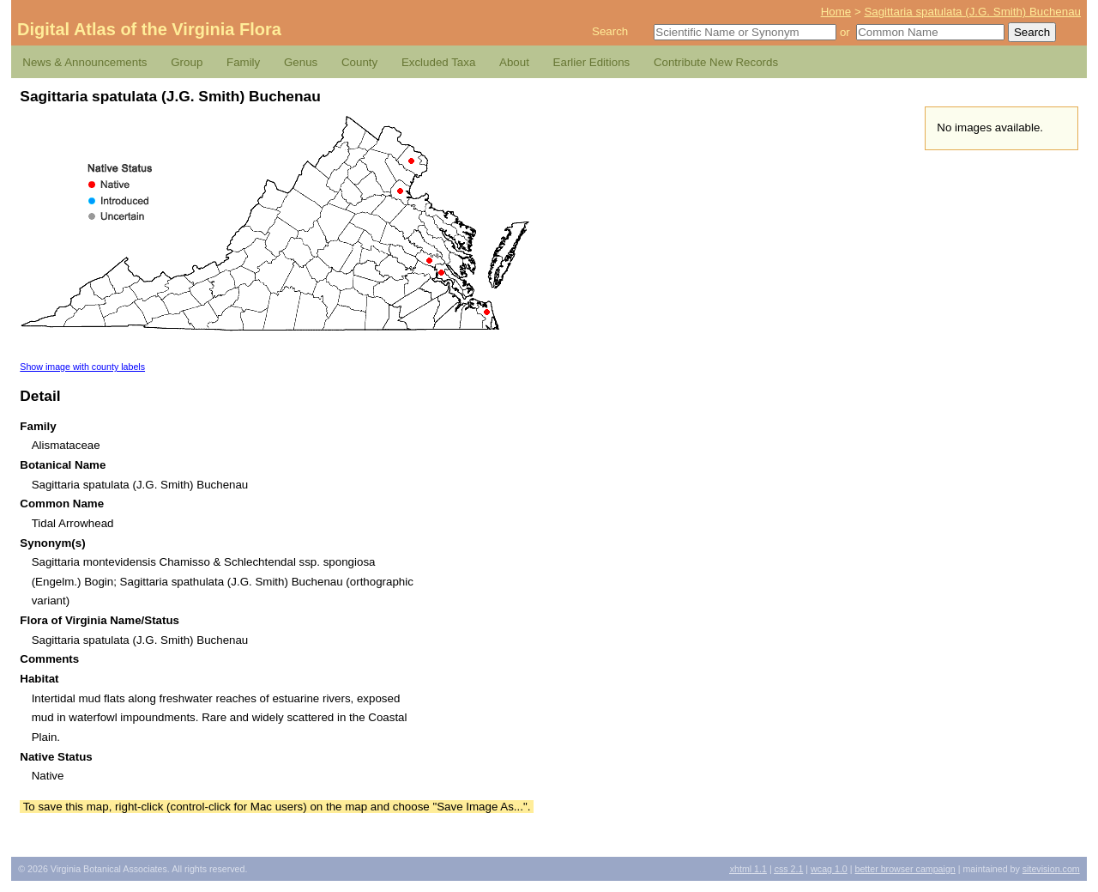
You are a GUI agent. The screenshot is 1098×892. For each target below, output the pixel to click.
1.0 (829, 869)
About (514, 62)
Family (243, 62)
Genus (300, 62)
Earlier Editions (591, 62)
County (359, 62)
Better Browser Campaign (904, 869)
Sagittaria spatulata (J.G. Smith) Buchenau (972, 11)
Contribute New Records (716, 62)
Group (186, 62)
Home (836, 11)
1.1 (748, 869)
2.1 (789, 869)
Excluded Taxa (438, 62)
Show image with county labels (82, 366)
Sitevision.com (1051, 869)
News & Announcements (84, 62)
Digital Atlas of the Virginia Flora (149, 29)
